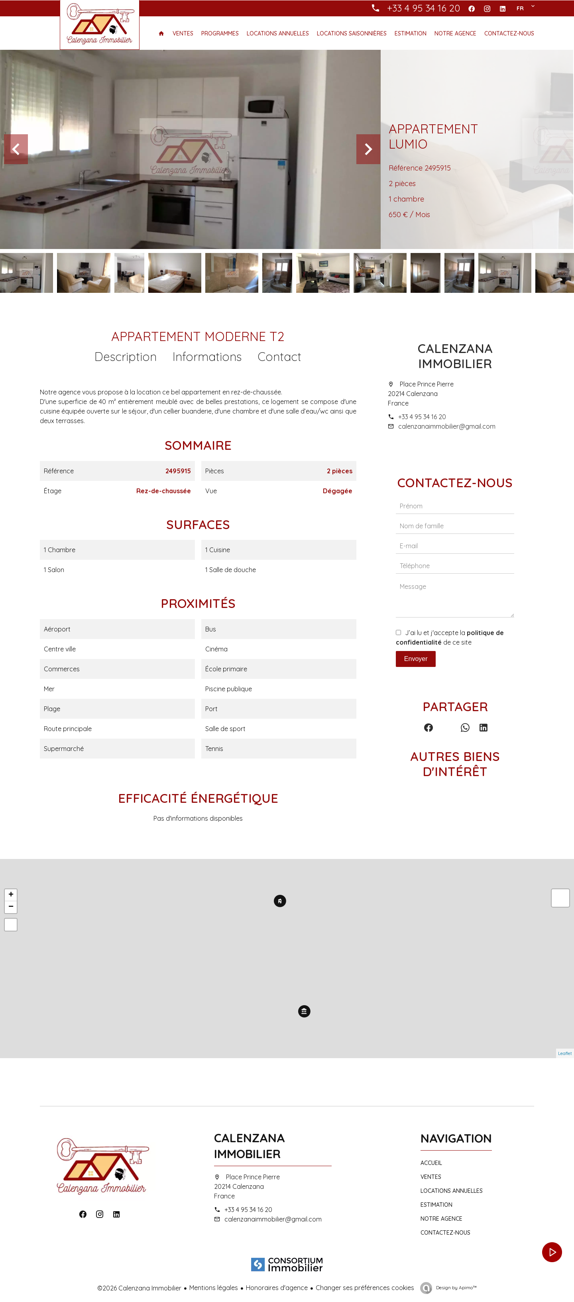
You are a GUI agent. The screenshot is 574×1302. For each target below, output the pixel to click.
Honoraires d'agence (277, 1288)
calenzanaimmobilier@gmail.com (446, 426)
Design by (456, 1287)
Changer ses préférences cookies (365, 1288)
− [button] (11, 907)
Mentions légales (213, 1288)
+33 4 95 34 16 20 (422, 417)
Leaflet (565, 1053)
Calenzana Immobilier (455, 355)
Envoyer (416, 658)
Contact (279, 356)
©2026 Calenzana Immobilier (139, 1288)
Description (125, 356)
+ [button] (11, 895)
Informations (207, 356)
